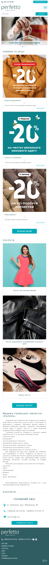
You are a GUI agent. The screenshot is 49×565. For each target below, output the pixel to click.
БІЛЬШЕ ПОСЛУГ (24, 405)
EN (46, 560)
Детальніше (41, 108)
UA (44, 560)
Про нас (4, 543)
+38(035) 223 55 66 (16, 511)
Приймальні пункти (24, 523)
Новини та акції (7, 546)
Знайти (42, 14)
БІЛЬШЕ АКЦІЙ (24, 231)
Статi (3, 553)
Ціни (3, 551)
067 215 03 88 (9, 2)
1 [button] (22, 46)
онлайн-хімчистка (40, 1)
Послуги (4, 548)
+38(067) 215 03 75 (35, 511)
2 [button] (24, 46)
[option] (24, 31)
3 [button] (26, 46)
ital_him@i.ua (13, 517)
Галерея (4, 556)
